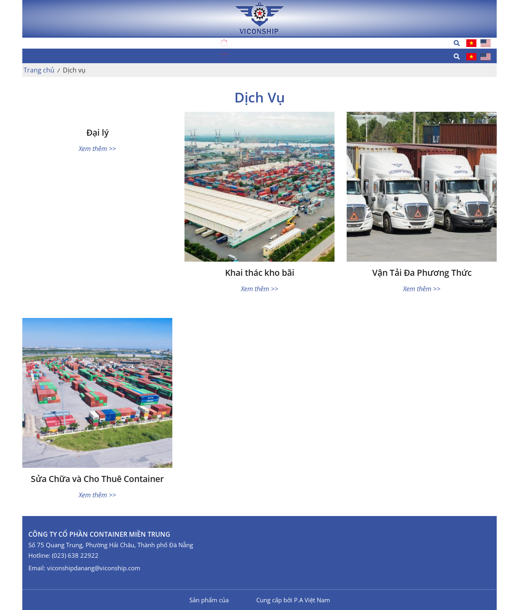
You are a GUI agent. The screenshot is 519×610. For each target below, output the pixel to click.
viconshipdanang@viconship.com (93, 568)
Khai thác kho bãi (259, 273)
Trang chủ (39, 70)
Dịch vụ (74, 70)
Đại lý (97, 133)
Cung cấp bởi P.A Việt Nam (293, 600)
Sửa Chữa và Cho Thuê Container (97, 479)
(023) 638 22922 (75, 555)
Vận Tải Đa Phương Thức (422, 273)
